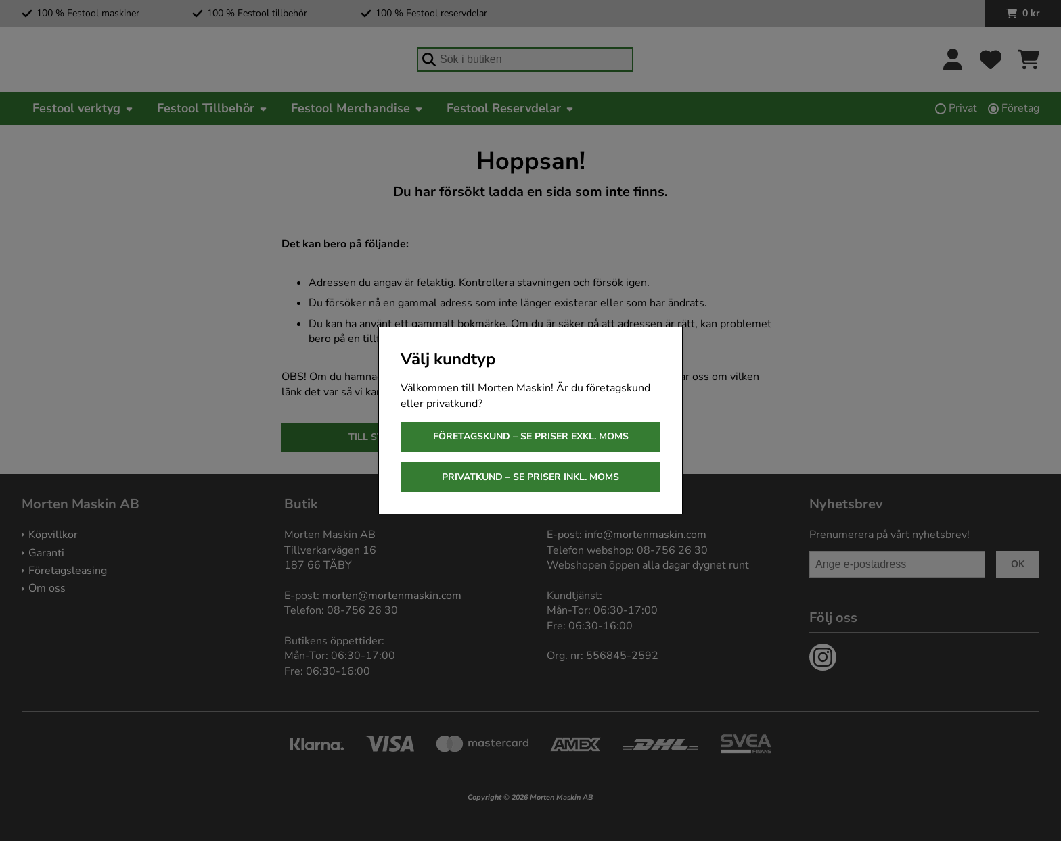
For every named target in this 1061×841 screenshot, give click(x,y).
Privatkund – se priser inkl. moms (530, 477)
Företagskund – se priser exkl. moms (531, 436)
